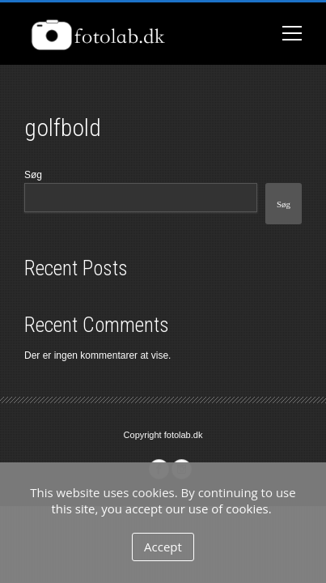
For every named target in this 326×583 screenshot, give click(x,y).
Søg (33, 175)
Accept (163, 546)
